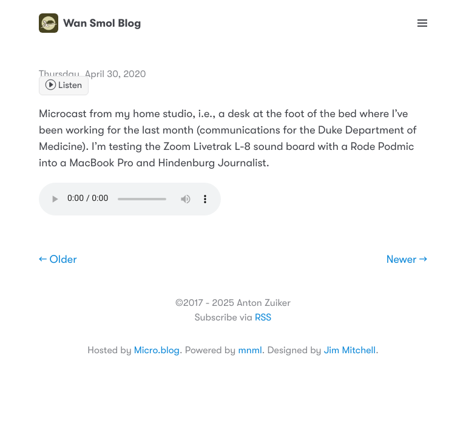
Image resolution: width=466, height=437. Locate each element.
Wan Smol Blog (90, 23)
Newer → (407, 260)
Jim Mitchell (350, 350)
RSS (263, 317)
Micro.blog (157, 350)
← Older (58, 260)
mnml (250, 350)
